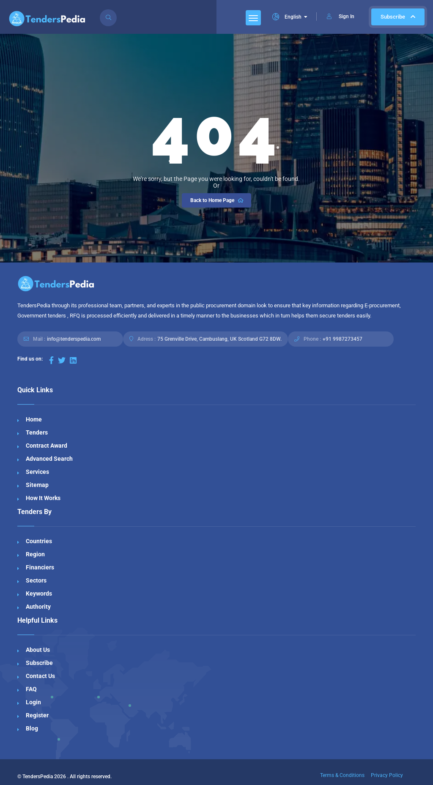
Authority (38, 606)
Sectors (36, 580)
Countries (39, 541)
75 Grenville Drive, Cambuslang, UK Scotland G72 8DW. (219, 339)
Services (37, 471)
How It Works (43, 498)
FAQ (31, 689)
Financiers (40, 567)
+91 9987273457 (342, 339)
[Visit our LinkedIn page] (73, 360)
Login (33, 702)
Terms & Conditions (342, 775)
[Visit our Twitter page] (62, 360)
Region (35, 554)
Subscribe (398, 17)
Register (37, 715)
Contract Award (46, 445)
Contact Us (40, 676)
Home (34, 419)
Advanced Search (49, 458)
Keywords (39, 593)
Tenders (37, 432)
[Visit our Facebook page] (51, 360)
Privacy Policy (387, 775)
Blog (32, 728)
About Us (38, 649)
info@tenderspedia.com (74, 339)
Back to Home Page (217, 200)
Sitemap (37, 484)
